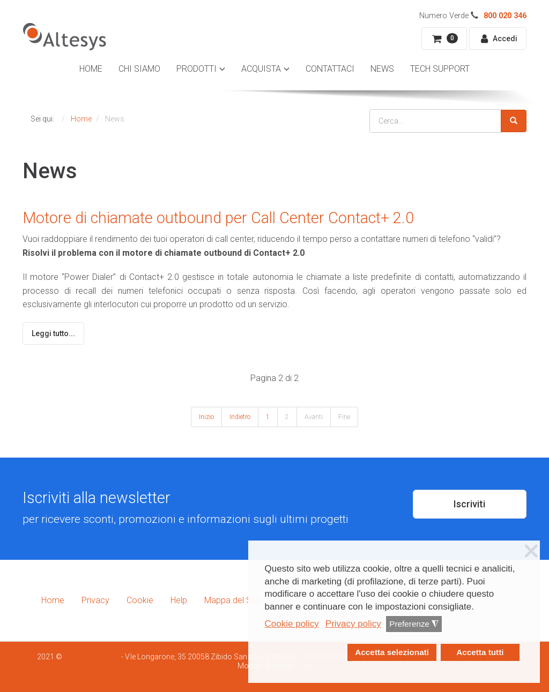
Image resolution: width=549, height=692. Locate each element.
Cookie (140, 600)
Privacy (95, 600)
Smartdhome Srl (92, 656)
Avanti (314, 417)
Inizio (206, 417)
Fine (344, 417)
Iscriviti (469, 504)
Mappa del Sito (232, 600)
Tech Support (440, 69)
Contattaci (330, 69)
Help (178, 600)
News (382, 69)
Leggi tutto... (53, 333)
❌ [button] (531, 551)
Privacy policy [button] (353, 624)
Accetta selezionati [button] (392, 652)
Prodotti (196, 69)
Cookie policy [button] (292, 624)
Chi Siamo (139, 69)
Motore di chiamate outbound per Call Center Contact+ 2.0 (218, 218)
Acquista (261, 69)
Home (90, 69)
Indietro (239, 417)
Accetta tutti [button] (479, 652)
